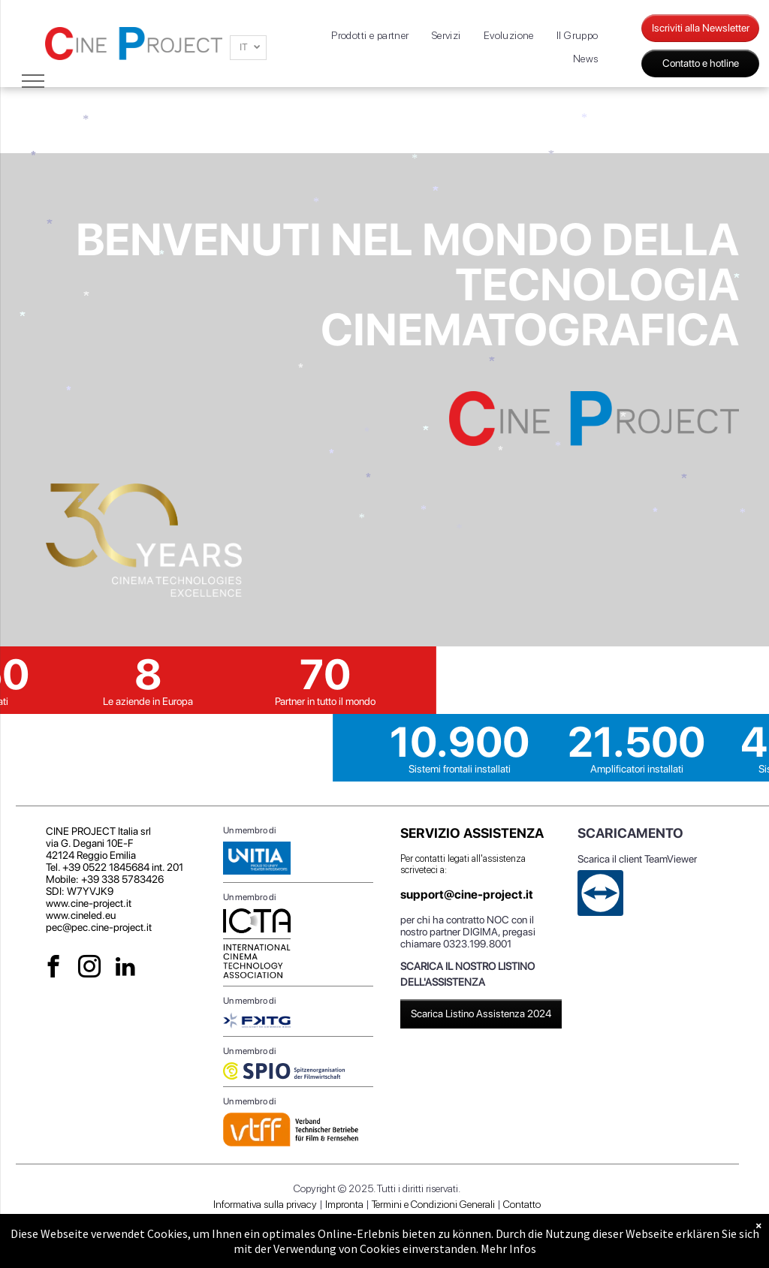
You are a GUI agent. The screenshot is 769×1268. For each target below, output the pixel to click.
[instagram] (90, 968)
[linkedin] (126, 968)
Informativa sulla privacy (265, 1204)
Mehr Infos (508, 1248)
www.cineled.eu (81, 915)
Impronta (344, 1204)
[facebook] (54, 968)
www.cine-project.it (88, 903)
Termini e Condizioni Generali (433, 1204)
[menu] (33, 81)
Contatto (522, 1204)
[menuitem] (370, 35)
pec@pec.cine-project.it (99, 927)
